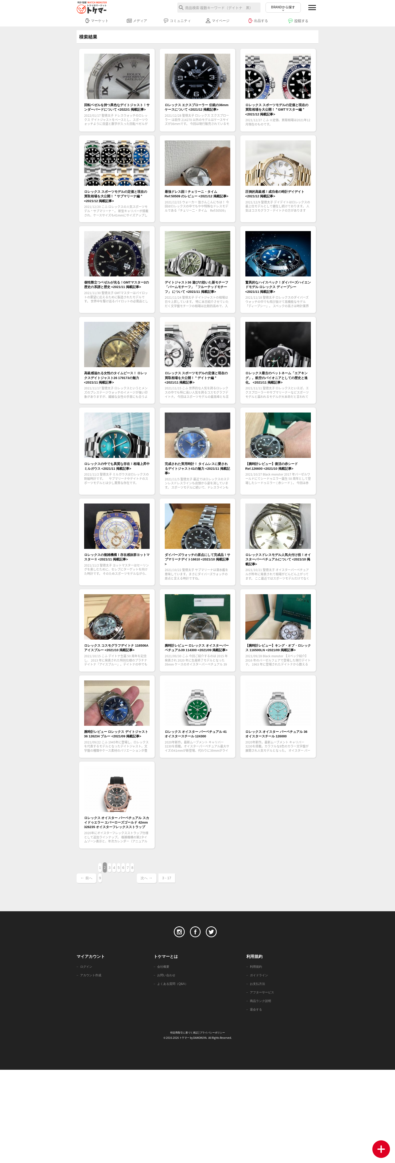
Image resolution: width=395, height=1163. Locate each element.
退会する (256, 1103)
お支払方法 (258, 1075)
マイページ (217, 20)
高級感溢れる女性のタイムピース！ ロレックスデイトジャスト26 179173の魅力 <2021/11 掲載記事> (117, 418)
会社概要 (163, 1057)
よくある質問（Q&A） (173, 1075)
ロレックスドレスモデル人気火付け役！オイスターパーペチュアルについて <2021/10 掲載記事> (277, 616)
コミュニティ (177, 20)
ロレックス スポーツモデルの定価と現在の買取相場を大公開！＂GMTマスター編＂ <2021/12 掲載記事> (277, 115)
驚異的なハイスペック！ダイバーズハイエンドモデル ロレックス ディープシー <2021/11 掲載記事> (277, 316)
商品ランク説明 (261, 1093)
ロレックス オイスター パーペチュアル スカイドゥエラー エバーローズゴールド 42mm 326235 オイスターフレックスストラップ (115, 913)
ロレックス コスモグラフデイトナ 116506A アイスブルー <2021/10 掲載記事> (116, 715)
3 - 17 (226, 967)
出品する (258, 20)
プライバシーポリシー (213, 1125)
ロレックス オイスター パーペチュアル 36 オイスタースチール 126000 (276, 811)
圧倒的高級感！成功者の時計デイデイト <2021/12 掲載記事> (277, 207)
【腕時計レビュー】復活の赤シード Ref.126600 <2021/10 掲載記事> (277, 517)
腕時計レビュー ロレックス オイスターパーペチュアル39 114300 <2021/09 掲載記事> (195, 715)
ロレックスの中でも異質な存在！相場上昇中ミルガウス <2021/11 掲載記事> (113, 517)
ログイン (86, 1057)
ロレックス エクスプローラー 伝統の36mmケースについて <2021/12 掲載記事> (195, 112)
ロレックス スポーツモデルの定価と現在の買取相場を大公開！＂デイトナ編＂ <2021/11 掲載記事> (197, 418)
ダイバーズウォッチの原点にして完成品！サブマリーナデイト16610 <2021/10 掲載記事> (196, 613)
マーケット (97, 20)
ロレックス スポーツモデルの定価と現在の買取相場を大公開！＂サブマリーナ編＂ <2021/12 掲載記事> (116, 213)
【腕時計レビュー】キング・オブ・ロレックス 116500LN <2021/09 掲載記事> (277, 715)
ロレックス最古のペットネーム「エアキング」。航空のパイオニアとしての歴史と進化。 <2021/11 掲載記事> (277, 418)
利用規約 (256, 1057)
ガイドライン (260, 1066)
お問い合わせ (167, 1066)
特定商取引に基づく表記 (183, 1125)
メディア (137, 20)
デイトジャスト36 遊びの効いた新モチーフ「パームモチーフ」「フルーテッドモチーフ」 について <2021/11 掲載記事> (197, 316)
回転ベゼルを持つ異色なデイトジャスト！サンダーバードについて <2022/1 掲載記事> (116, 112)
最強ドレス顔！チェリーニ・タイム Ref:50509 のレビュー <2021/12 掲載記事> (196, 210)
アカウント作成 (91, 1066)
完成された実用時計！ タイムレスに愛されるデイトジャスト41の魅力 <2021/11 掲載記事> (197, 517)
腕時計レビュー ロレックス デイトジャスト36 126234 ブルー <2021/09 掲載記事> (116, 811)
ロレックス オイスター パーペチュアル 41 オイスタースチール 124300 (196, 811)
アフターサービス (263, 1084)
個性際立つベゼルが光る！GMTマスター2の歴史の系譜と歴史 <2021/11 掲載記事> (116, 312)
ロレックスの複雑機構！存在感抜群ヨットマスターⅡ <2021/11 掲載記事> (117, 613)
